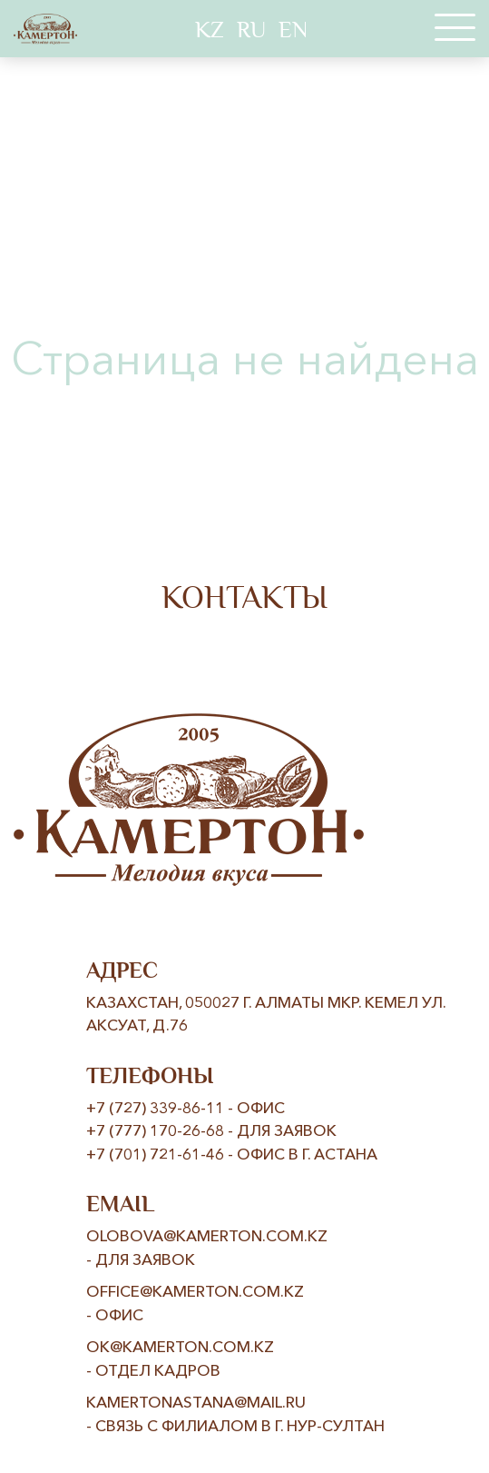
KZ (209, 30)
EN (293, 30)
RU (251, 30)
